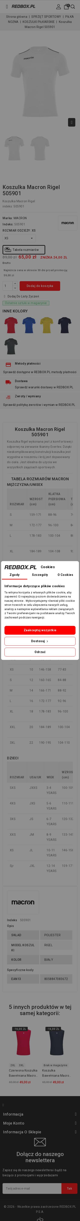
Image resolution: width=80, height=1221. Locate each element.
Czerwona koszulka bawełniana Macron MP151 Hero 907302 (23, 1074)
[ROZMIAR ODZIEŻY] (19, 238)
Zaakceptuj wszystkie (40, 630)
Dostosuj (40, 641)
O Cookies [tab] (65, 575)
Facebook (5, 1105)
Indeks (12, 920)
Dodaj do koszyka (40, 286)
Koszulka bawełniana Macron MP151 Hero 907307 (56, 1074)
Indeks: (8, 224)
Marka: (8, 218)
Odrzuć (40, 652)
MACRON (20, 218)
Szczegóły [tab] (40, 575)
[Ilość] (8, 286)
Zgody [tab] (15, 575)
